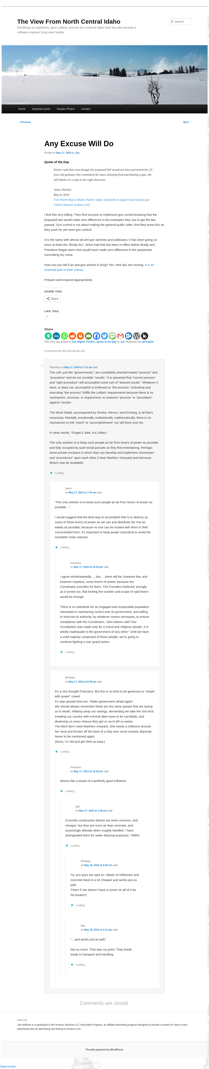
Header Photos (66, 108)
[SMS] (112, 336)
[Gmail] (120, 336)
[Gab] (48, 336)
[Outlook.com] (128, 336)
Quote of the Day (106, 341)
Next (187, 122)
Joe (77, 152)
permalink (148, 341)
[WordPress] (136, 336)
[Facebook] (96, 336)
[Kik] (144, 336)
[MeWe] (56, 336)
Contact (85, 108)
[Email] (88, 336)
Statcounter (8, 1066)
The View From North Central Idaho (68, 21)
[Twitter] (104, 336)
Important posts (41, 108)
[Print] (80, 336)
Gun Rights (78, 341)
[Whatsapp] (64, 336)
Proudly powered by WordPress (104, 1049)
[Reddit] (72, 336)
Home (22, 108)
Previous (24, 122)
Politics (90, 341)
